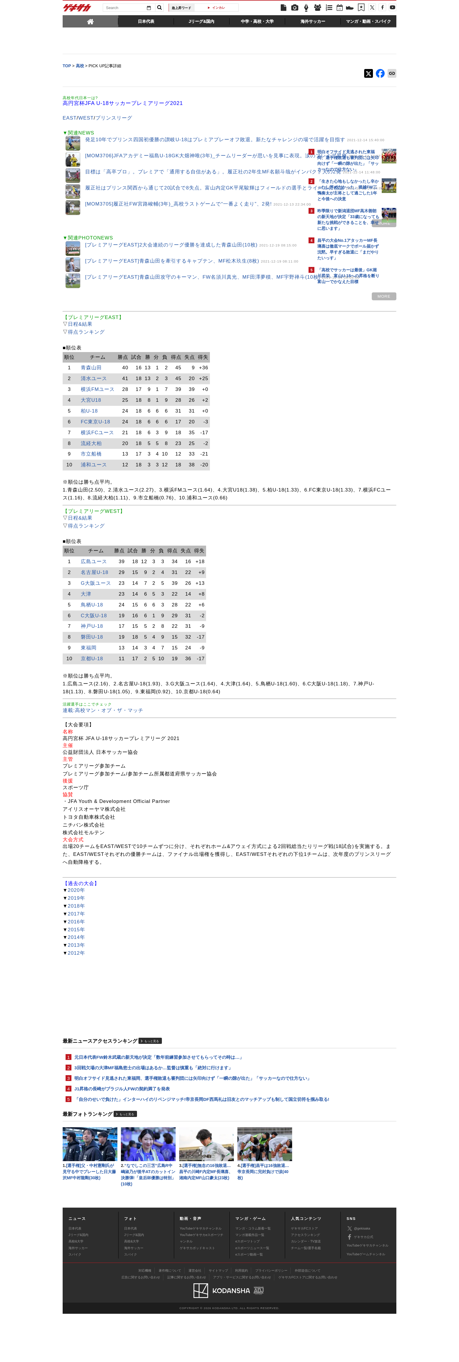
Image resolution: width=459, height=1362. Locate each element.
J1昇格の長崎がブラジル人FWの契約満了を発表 (122, 1127)
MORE (281, 228)
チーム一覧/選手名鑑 (306, 1296)
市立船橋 (91, 460)
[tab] (90, 21)
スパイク (74, 1303)
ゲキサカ (77, 9)
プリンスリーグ (113, 118)
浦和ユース (94, 471)
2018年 (76, 935)
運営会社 (195, 1318)
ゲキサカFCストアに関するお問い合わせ (308, 1325)
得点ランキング (86, 338)
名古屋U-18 (94, 586)
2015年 (76, 959)
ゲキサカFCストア (304, 1276)
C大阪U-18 (94, 629)
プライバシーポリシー (271, 1318)
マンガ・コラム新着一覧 (253, 1276)
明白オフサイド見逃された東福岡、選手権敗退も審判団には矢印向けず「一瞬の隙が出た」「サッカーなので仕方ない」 (184, 1112)
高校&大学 (75, 1290)
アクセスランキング (305, 1283)
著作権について (170, 1318)
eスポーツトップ (247, 1290)
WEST (86, 118)
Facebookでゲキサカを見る (341, 388)
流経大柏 (91, 449)
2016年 (76, 951)
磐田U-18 (92, 651)
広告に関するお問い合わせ (140, 1325)
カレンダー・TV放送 (306, 1290)
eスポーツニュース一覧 (252, 1296)
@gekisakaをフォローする (340, 376)
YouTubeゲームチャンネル (366, 1302)
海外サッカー (78, 1296)
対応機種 (144, 1318)
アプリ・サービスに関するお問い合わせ (242, 1325)
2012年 (76, 983)
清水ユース (94, 384)
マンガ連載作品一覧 (249, 1283)
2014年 (76, 967)
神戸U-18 (92, 640)
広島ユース (94, 575)
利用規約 (241, 1318)
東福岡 (89, 662)
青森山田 (91, 374)
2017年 (76, 943)
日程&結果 (80, 330)
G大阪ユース (96, 597)
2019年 (76, 927)
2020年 (76, 920)
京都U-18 (92, 672)
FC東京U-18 (95, 428)
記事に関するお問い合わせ (186, 1325)
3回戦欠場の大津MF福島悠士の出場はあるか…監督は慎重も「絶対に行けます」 (153, 1098)
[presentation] (90, 21)
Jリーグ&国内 (78, 1283)
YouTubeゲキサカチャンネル (201, 1276)
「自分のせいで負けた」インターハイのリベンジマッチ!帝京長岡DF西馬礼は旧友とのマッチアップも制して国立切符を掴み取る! (183, 1141)
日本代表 (74, 1276)
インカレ (218, 7)
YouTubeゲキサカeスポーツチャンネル (201, 1286)
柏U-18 (89, 417)
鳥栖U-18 (92, 618)
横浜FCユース (97, 438)
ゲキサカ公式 (360, 1285)
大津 (86, 608)
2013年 (76, 975)
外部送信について (308, 1318)
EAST (70, 118)
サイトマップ (218, 1318)
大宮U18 (91, 406)
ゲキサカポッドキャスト (197, 1296)
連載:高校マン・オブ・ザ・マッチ (103, 732)
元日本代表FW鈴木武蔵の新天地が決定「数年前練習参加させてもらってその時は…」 (159, 1087)
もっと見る (151, 1071)
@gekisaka (358, 1277)
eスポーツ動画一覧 (249, 1303)
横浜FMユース (98, 395)
